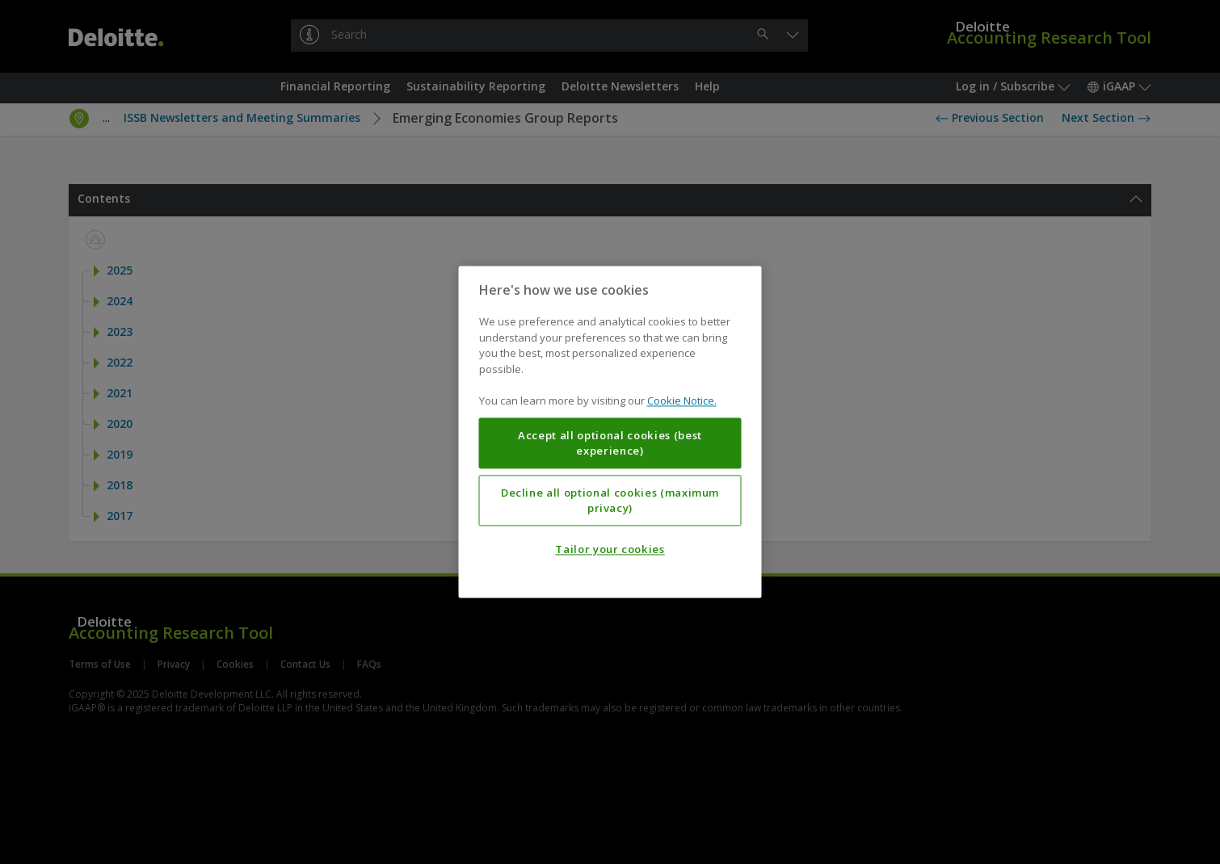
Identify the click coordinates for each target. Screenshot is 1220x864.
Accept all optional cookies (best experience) (610, 443)
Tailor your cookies (609, 550)
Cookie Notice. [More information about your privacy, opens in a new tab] (682, 401)
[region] (610, 432)
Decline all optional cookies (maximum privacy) (610, 500)
